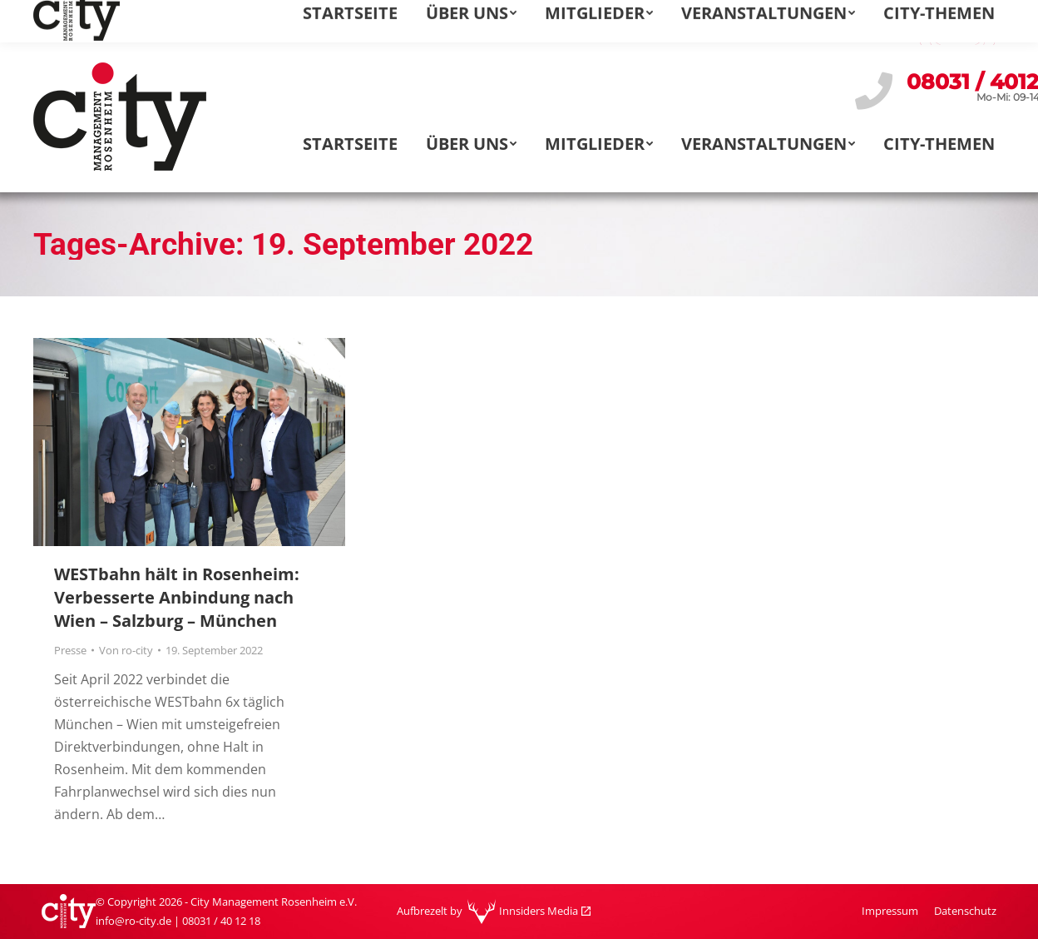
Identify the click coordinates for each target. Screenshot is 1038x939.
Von (126, 650)
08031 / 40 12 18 (221, 920)
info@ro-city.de (96, 20)
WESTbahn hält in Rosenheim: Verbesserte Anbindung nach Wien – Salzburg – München (176, 597)
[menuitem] (816, 20)
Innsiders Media (538, 910)
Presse (70, 650)
